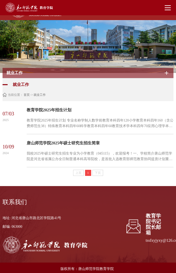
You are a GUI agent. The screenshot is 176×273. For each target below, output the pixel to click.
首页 (27, 95)
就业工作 (40, 95)
